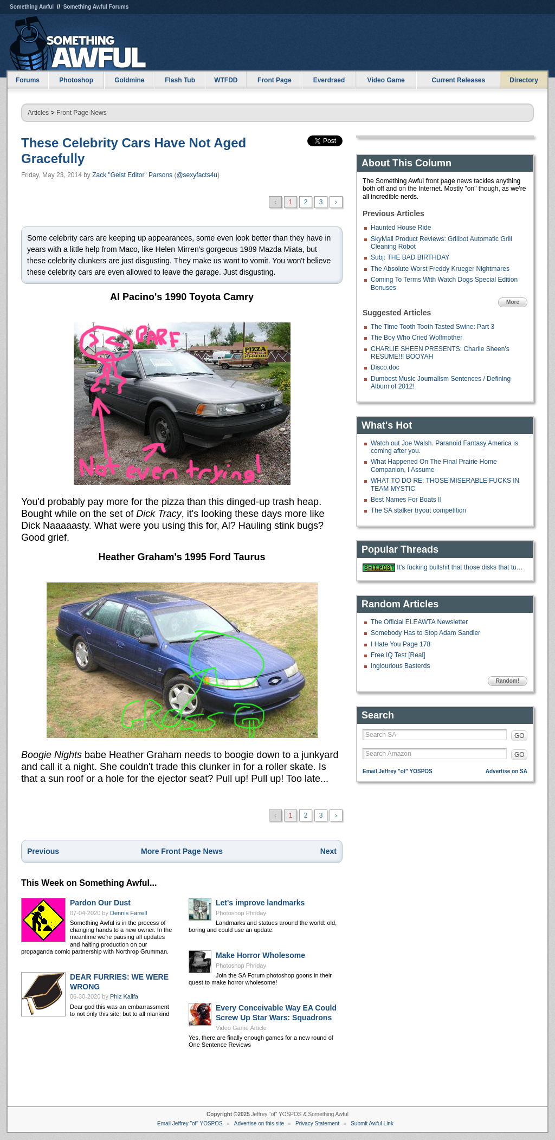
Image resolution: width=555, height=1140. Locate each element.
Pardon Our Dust (100, 902)
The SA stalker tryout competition (418, 510)
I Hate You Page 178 (400, 644)
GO (519, 736)
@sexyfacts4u (196, 175)
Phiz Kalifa (124, 996)
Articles (38, 112)
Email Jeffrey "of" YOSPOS (398, 771)
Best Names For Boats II (406, 499)
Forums (28, 80)
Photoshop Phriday (241, 913)
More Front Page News (182, 851)
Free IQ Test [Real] (398, 655)
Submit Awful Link (372, 1123)
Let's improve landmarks (260, 902)
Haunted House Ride (401, 227)
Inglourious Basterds (400, 666)
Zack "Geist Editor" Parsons (132, 175)
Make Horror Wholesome (260, 955)
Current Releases (458, 80)
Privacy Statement (317, 1123)
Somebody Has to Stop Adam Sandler (425, 633)
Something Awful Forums (96, 7)
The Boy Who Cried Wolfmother (416, 337)
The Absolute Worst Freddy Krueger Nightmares (440, 269)
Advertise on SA (506, 771)
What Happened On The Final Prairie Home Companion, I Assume (434, 465)
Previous (43, 851)
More (512, 302)
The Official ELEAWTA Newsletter (419, 622)
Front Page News (81, 112)
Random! (507, 681)
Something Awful (32, 7)
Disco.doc (385, 367)
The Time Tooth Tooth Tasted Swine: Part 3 (432, 327)
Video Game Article (241, 1028)
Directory (523, 80)
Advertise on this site (259, 1123)
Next (328, 851)
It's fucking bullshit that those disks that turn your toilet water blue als (461, 567)
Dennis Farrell (128, 913)
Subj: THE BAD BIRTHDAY (410, 257)
